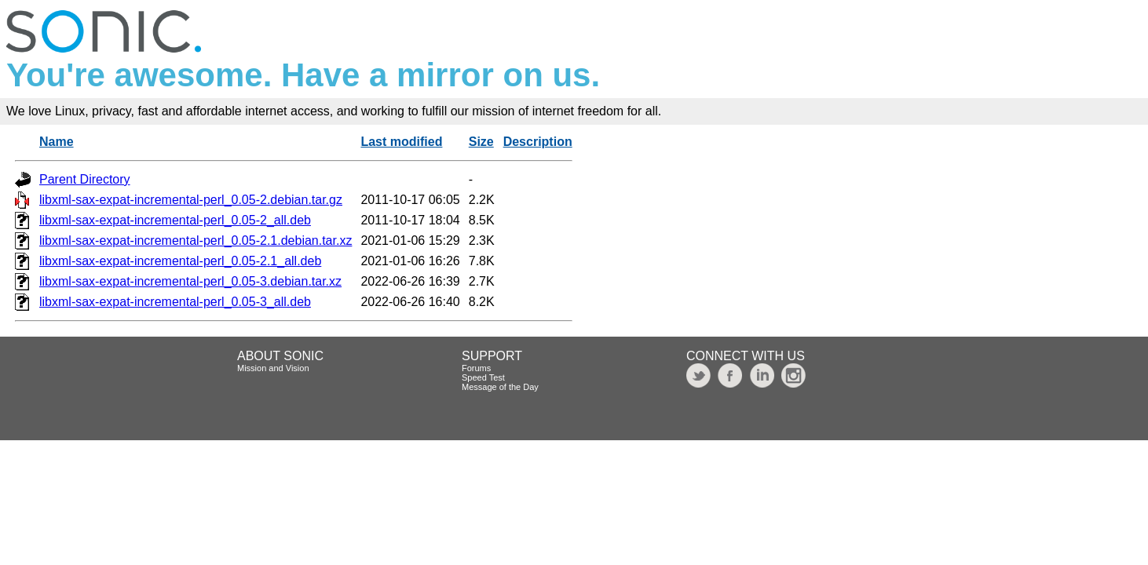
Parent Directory (84, 179)
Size (481, 141)
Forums (476, 368)
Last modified (401, 141)
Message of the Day (500, 387)
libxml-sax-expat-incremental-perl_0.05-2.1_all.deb (180, 261)
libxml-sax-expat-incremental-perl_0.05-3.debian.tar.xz (190, 281)
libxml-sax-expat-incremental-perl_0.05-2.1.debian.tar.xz (195, 240)
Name (56, 141)
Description (537, 141)
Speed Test (483, 377)
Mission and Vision (273, 368)
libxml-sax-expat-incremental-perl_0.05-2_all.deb (175, 220)
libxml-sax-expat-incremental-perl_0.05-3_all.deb (175, 301)
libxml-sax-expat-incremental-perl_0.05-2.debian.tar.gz (190, 199)
